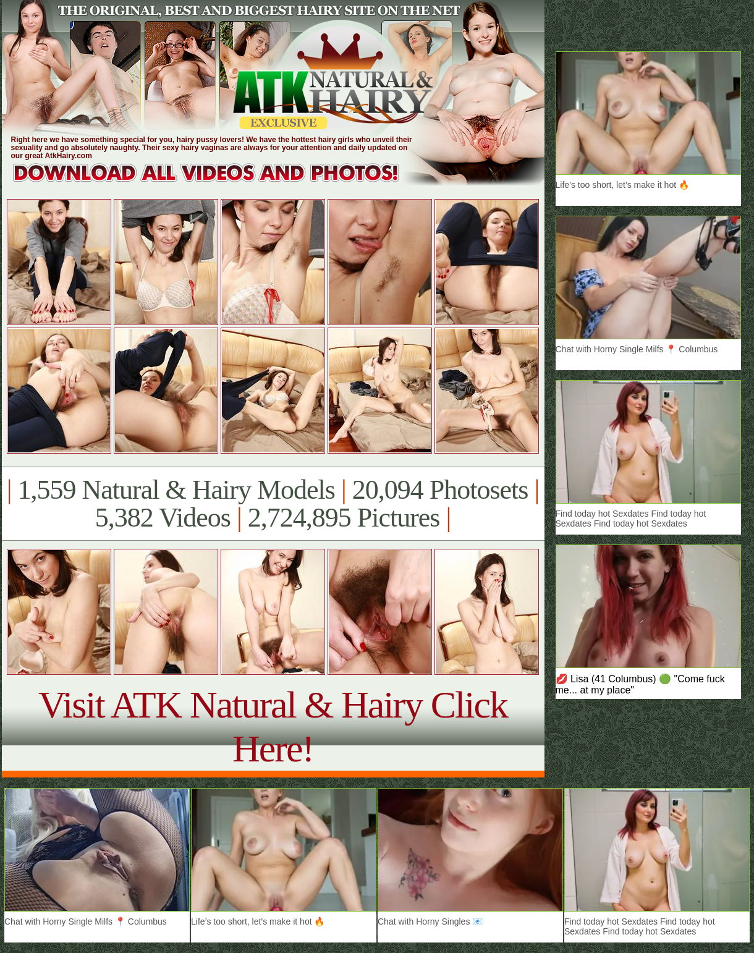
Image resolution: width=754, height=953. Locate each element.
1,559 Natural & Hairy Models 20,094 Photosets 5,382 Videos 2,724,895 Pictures (273, 504)
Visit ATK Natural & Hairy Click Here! (272, 726)
